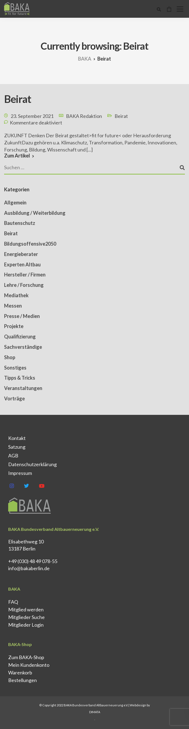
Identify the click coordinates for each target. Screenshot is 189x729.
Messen (13, 306)
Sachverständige (23, 347)
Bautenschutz (19, 223)
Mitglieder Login (26, 625)
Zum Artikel (17, 155)
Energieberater (21, 254)
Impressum (20, 473)
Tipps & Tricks (19, 378)
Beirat (17, 99)
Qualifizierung (20, 337)
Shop (9, 357)
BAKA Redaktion (84, 116)
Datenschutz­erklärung (32, 464)
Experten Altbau (22, 264)
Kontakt (17, 438)
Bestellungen (22, 680)
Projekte (13, 326)
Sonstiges (15, 368)
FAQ (13, 602)
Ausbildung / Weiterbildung (34, 213)
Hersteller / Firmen (25, 275)
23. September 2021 (32, 116)
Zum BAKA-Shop (26, 657)
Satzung (16, 447)
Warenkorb (20, 673)
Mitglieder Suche (26, 617)
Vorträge (14, 398)
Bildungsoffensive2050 (30, 244)
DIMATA (94, 712)
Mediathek (16, 295)
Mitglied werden (26, 609)
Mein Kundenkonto (28, 665)
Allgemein (15, 203)
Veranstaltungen (23, 388)
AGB (13, 456)
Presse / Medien (22, 316)
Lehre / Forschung (24, 285)
